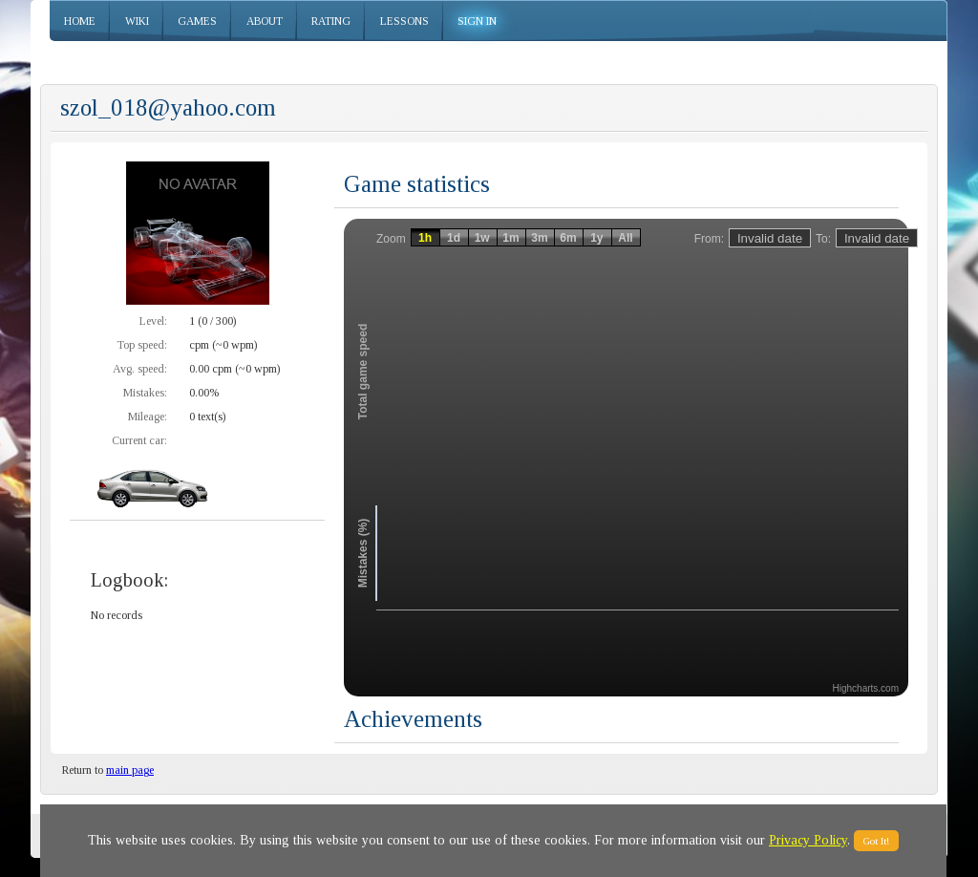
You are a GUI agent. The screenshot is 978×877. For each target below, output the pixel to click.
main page (130, 770)
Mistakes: (145, 392)
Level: (153, 321)
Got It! (876, 840)
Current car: (139, 440)
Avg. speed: (140, 368)
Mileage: (147, 416)
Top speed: (142, 345)
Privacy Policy (808, 840)
